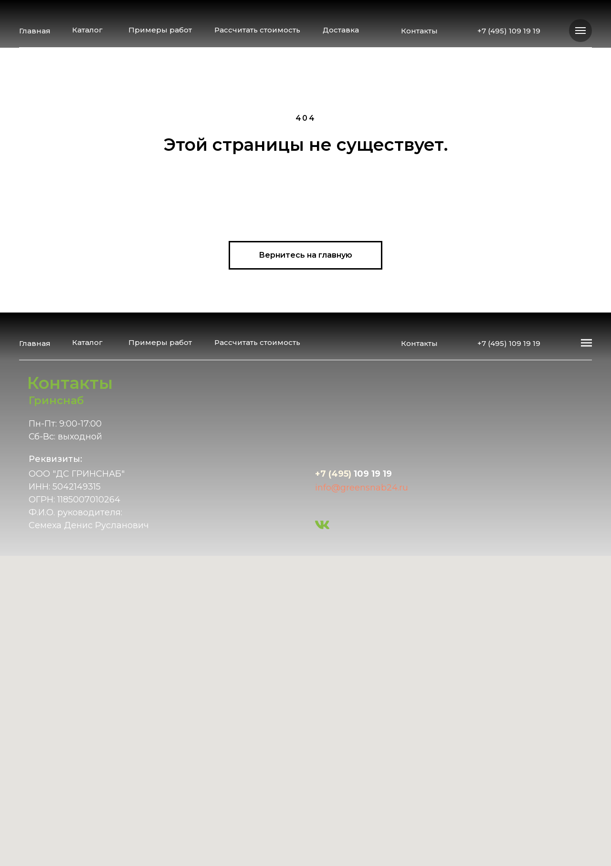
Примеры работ (160, 29)
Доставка (341, 29)
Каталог (87, 29)
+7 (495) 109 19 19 (508, 30)
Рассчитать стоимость (257, 29)
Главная (35, 30)
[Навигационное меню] (580, 30)
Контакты (419, 30)
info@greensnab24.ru (361, 487)
